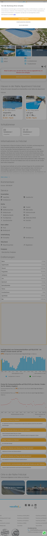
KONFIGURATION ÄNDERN (23, 22)
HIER (14, 14)
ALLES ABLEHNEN (23, 25)
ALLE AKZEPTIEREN (23, 18)
